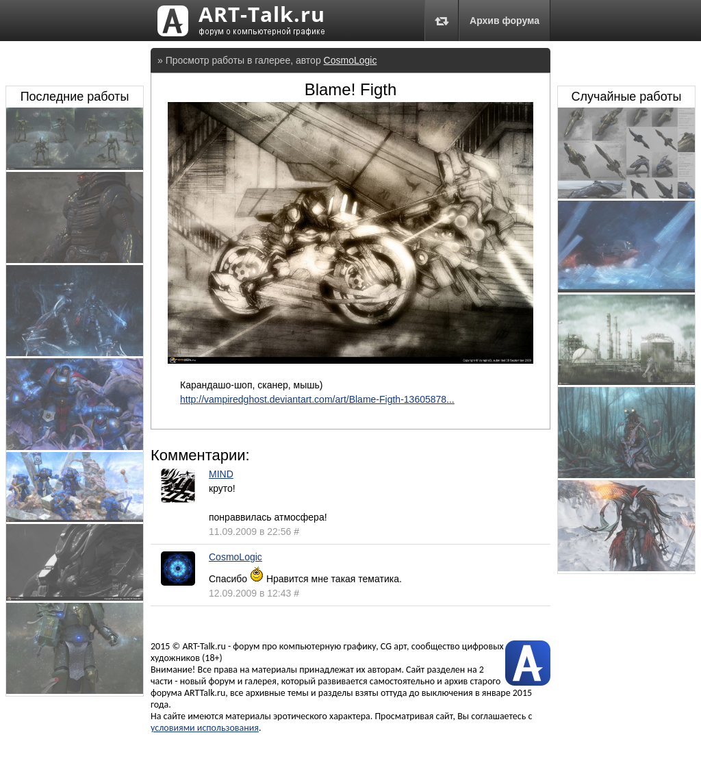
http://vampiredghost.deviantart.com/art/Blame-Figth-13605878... (317, 399)
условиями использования (205, 728)
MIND (221, 474)
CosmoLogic (350, 60)
